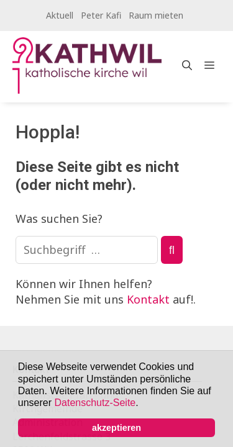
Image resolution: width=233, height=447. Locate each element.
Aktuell (59, 15)
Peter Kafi (101, 15)
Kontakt (148, 299)
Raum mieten (156, 15)
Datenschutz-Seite (95, 402)
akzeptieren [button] (116, 428)
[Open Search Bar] (187, 65)
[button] (143, 404)
